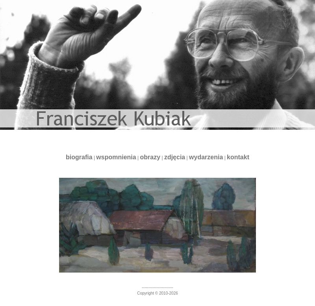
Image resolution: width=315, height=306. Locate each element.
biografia (79, 157)
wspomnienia (116, 157)
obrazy (150, 157)
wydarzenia (206, 157)
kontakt (238, 157)
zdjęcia (174, 157)
